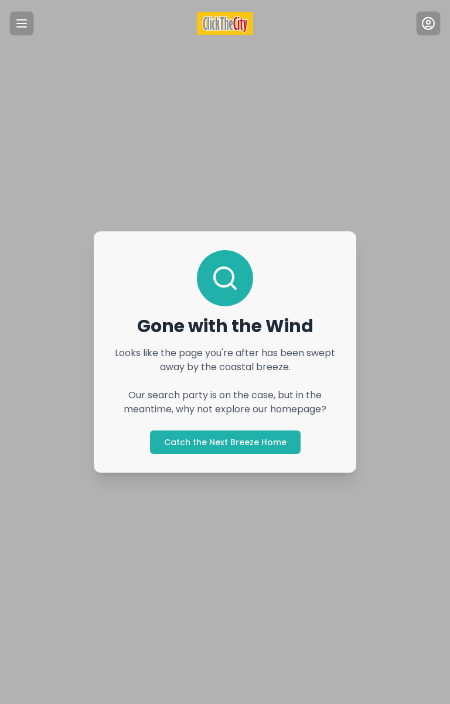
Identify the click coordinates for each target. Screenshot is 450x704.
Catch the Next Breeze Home (225, 442)
